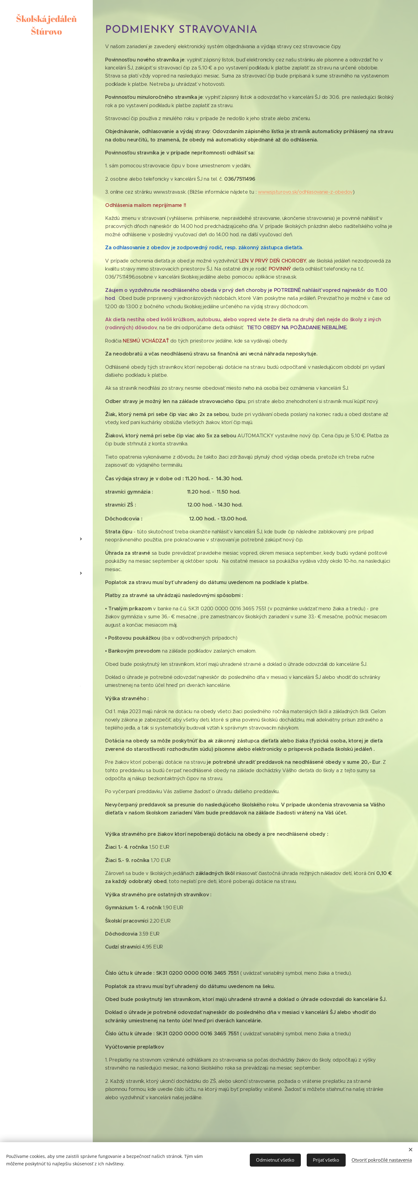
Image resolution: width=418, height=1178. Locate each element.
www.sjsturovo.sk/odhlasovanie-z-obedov (305, 192)
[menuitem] (46, 509)
